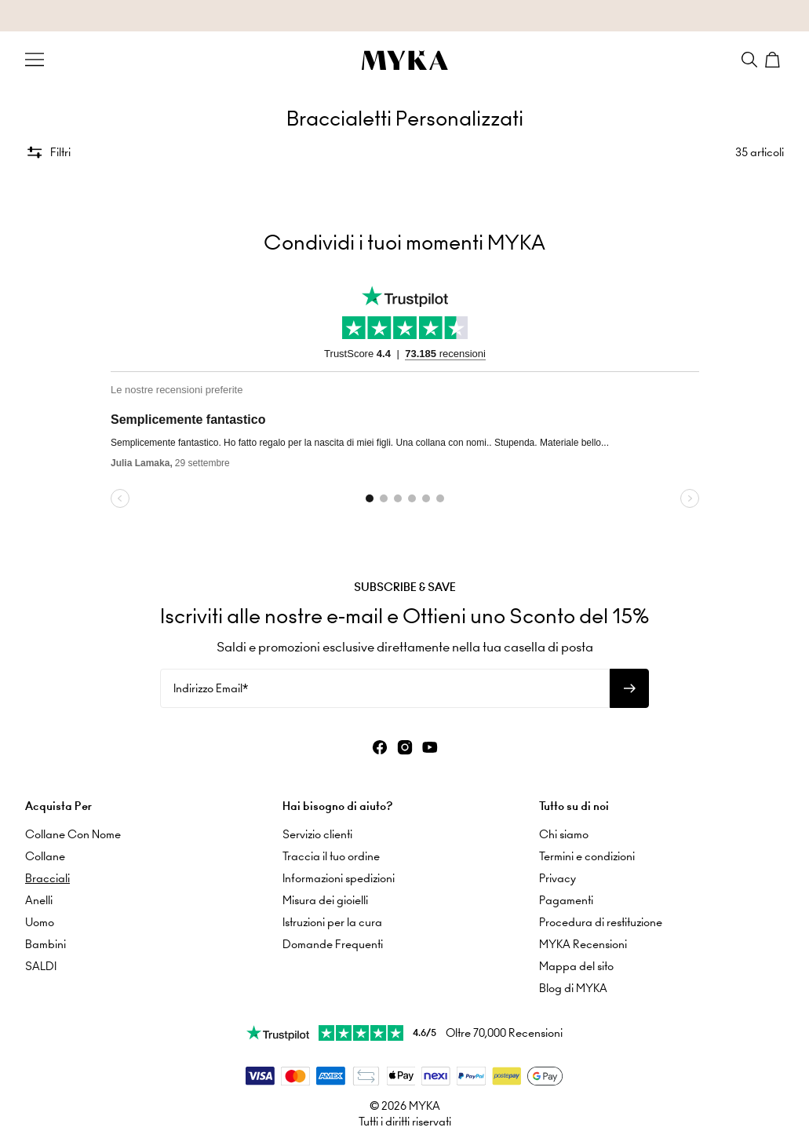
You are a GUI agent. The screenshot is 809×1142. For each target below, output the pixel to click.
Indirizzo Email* (210, 688)
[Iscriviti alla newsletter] (629, 688)
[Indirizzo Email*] (384, 688)
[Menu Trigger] (34, 59)
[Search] (749, 59)
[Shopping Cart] (774, 59)
